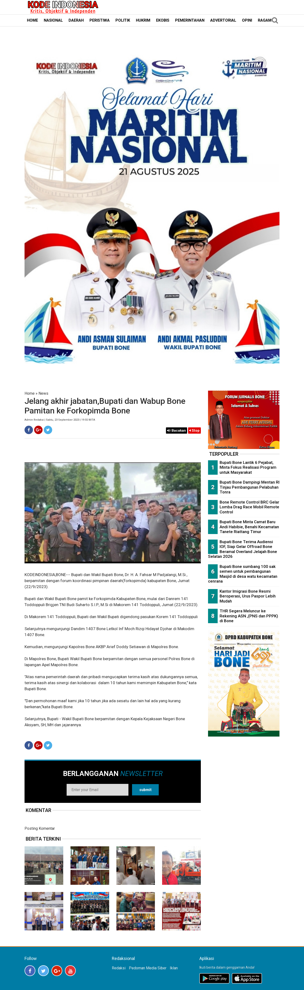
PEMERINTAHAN (189, 20)
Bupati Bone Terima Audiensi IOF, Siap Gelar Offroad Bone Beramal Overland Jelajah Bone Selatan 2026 (242, 549)
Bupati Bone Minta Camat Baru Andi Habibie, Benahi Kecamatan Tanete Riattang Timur (249, 526)
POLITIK (122, 20)
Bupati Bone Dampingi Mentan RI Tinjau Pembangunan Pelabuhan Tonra (249, 487)
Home (30, 393)
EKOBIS (162, 20)
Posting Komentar (40, 828)
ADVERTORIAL (223, 20)
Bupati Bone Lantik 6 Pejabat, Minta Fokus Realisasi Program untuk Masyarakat (248, 467)
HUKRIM (143, 20)
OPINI (247, 20)
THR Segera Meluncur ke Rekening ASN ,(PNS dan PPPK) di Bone (249, 616)
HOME (32, 20)
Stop (194, 430)
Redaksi (119, 968)
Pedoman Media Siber (147, 968)
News (43, 393)
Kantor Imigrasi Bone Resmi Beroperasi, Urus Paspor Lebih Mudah (248, 596)
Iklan (174, 968)
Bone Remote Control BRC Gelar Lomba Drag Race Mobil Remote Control (249, 507)
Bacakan (176, 430)
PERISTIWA (99, 20)
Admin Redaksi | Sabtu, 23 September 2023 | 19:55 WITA (60, 419)
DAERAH (76, 20)
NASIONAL (53, 20)
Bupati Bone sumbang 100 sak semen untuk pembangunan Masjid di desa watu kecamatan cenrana (242, 574)
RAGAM (265, 20)
